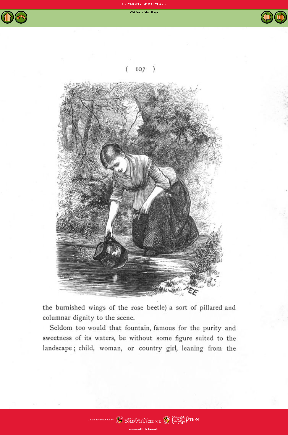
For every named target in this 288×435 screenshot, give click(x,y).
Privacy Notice (152, 429)
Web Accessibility (137, 429)
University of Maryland (144, 4)
